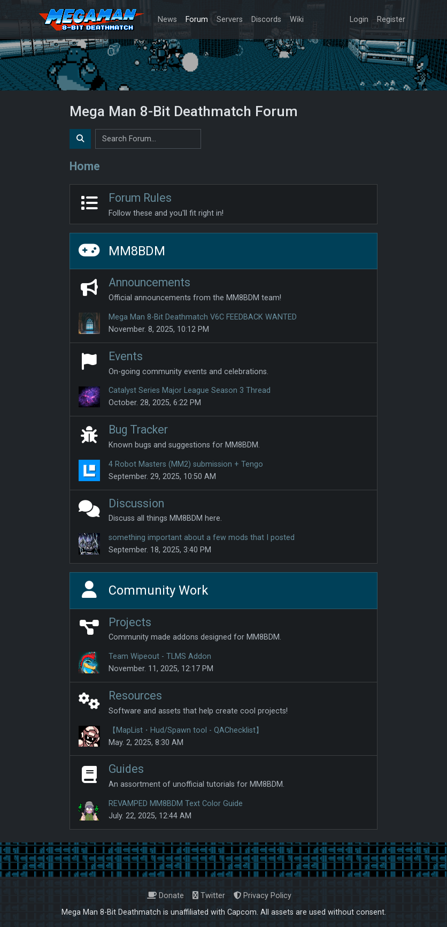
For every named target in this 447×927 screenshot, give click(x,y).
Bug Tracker (138, 429)
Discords (266, 19)
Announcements (149, 282)
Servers (230, 19)
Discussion (136, 503)
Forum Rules (140, 197)
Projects (130, 622)
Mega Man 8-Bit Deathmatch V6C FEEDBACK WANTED (203, 317)
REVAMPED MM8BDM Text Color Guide (176, 803)
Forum (197, 19)
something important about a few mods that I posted (202, 537)
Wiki (297, 19)
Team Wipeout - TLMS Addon (160, 656)
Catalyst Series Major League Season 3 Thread (190, 390)
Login (359, 19)
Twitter (208, 895)
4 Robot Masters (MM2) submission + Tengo (186, 464)
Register (391, 19)
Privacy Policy (262, 895)
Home (85, 166)
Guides (126, 769)
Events (126, 356)
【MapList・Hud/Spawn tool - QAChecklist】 (186, 730)
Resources (135, 695)
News (167, 19)
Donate (165, 895)
